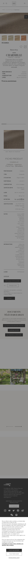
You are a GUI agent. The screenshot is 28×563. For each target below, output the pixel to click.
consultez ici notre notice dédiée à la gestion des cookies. (12, 544)
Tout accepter (14, 550)
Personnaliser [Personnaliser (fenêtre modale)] (14, 557)
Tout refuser (14, 554)
